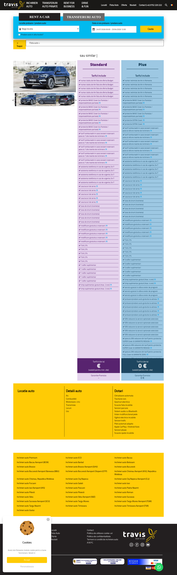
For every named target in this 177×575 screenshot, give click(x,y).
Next (75, 99)
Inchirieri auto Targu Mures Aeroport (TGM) (133, 501)
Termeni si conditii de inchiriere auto (102, 539)
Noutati (133, 5)
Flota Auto (114, 5)
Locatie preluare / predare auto (32, 23)
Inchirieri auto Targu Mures (77, 501)
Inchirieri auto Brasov (26, 466)
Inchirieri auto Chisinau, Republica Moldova (35, 479)
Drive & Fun (85, 3)
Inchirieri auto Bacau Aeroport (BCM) (33, 462)
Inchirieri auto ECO (74, 457)
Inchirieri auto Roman (123, 492)
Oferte (124, 5)
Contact (90, 530)
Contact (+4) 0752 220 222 (150, 5)
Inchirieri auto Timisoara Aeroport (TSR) (131, 506)
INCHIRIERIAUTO (32, 3)
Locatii (104, 5)
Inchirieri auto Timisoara (76, 506)
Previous (13, 99)
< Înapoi (19, 44)
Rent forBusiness (69, 3)
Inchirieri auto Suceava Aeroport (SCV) (33, 501)
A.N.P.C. (90, 542)
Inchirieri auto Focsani (26, 483)
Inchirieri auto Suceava (124, 497)
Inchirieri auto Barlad (75, 462)
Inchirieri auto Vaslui (25, 510)
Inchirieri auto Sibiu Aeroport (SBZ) (80, 497)
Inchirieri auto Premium (27, 457)
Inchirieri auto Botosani (124, 462)
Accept (27, 560)
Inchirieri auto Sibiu (25, 497)
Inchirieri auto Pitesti (26, 492)
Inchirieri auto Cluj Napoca (77, 479)
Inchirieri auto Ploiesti (75, 492)
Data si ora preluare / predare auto (107, 23)
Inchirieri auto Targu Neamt (29, 506)
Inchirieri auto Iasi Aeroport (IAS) (31, 488)
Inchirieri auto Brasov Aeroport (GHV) (82, 466)
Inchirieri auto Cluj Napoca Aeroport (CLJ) (131, 479)
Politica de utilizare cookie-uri (100, 533)
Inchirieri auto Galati (74, 483)
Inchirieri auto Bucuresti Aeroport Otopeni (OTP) (86, 471)
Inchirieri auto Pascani (75, 488)
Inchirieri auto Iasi (122, 483)
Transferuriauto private (50, 3)
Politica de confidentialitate (99, 536)
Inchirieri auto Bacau (123, 457)
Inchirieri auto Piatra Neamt (126, 488)
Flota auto (33, 43)
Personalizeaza (27, 566)
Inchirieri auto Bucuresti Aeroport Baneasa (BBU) (38, 471)
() (100, 102)
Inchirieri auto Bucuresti (124, 466)
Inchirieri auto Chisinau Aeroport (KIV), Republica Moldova (135, 473)
